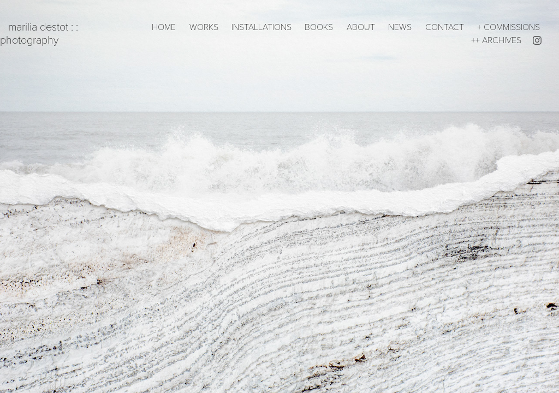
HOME (164, 26)
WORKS (203, 26)
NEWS (400, 26)
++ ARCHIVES (496, 39)
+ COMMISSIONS (508, 26)
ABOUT (361, 26)
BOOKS (319, 26)
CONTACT (444, 26)
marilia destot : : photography (40, 33)
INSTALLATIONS (261, 26)
